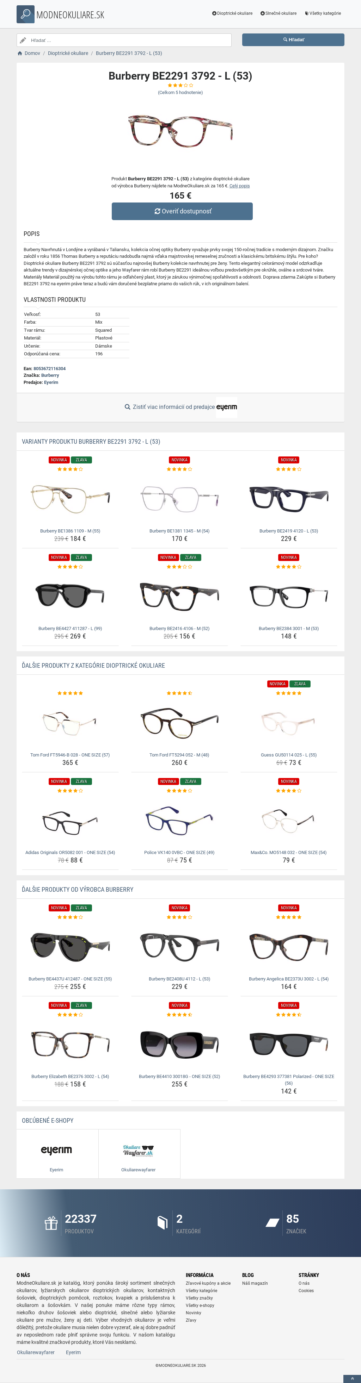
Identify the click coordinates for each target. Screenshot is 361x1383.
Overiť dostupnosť (182, 211)
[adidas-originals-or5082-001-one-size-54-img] (70, 821)
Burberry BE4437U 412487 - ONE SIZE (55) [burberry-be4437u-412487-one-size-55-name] (70, 979)
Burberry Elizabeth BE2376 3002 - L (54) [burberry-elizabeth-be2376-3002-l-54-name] (70, 1076)
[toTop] (352, 1379)
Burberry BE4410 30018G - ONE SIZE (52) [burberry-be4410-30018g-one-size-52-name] (179, 1076)
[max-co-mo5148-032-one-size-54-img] (289, 821)
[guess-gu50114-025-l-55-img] (289, 723)
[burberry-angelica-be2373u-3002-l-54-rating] (289, 917)
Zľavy (191, 1320)
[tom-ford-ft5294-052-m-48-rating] (179, 693)
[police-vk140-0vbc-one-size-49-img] (179, 821)
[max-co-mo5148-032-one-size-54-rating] (289, 791)
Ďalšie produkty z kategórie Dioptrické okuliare (93, 665)
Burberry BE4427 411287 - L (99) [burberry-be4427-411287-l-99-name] (70, 628)
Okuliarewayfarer (36, 1352)
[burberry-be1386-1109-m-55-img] (70, 499)
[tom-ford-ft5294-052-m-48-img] (179, 723)
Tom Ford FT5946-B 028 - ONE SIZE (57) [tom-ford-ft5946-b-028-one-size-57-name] (70, 755)
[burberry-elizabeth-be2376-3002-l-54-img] (70, 1044)
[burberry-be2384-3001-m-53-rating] (289, 567)
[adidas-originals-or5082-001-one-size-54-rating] (70, 791)
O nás (304, 1283)
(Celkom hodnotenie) (180, 92)
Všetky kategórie (322, 13)
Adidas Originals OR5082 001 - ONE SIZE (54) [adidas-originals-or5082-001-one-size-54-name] (70, 852)
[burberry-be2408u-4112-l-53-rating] (179, 917)
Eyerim (51, 382)
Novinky (193, 1312)
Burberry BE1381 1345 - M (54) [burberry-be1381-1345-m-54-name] (179, 531)
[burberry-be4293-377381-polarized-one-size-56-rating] (289, 1014)
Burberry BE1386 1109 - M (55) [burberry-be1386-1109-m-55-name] (70, 531)
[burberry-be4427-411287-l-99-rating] (70, 567)
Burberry (50, 375)
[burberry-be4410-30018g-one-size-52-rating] (179, 1014)
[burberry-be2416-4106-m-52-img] (179, 597)
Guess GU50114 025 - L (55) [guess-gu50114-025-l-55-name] (289, 755)
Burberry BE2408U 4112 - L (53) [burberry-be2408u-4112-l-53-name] (179, 979)
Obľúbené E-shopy (47, 1120)
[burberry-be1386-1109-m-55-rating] (70, 469)
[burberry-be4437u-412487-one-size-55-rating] (70, 917)
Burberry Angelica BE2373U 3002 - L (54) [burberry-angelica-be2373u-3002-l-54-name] (289, 979)
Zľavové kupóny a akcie (208, 1283)
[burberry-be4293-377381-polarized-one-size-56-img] (289, 1044)
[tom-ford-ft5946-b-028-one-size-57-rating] (70, 693)
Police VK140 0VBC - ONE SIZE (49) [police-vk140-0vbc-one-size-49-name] (179, 852)
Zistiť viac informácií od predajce (180, 407)
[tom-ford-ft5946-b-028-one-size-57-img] (70, 723)
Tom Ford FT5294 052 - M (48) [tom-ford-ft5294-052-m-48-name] (179, 755)
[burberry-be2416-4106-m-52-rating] (179, 567)
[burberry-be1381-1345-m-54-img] (179, 499)
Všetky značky (199, 1298)
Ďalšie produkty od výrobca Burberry (77, 889)
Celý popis (240, 185)
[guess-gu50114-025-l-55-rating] (289, 693)
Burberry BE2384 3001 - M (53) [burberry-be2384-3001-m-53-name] (289, 628)
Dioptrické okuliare (232, 13)
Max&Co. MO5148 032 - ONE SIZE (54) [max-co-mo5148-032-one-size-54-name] (289, 852)
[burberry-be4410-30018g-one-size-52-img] (179, 1044)
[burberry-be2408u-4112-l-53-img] (179, 947)
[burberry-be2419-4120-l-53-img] (289, 499)
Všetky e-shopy (200, 1305)
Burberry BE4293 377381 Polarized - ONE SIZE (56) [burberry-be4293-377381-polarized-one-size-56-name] (288, 1080)
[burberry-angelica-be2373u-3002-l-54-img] (289, 947)
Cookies (306, 1290)
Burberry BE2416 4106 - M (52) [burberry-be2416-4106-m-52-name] (179, 628)
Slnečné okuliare (277, 13)
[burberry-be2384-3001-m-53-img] (289, 597)
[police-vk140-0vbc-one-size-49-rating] (179, 791)
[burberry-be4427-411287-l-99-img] (70, 597)
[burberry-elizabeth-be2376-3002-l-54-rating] (70, 1014)
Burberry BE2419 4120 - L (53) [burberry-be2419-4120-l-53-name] (288, 531)
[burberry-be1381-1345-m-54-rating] (179, 469)
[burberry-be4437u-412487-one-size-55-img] (70, 947)
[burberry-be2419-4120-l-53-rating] (289, 469)
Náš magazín (255, 1283)
